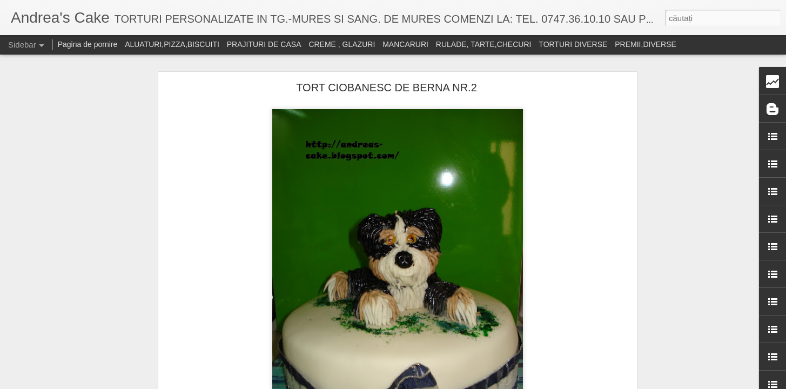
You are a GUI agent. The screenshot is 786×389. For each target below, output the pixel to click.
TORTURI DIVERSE (573, 44)
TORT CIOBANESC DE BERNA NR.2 (386, 87)
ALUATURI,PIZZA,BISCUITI (172, 44)
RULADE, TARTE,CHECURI (484, 44)
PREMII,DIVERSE (645, 44)
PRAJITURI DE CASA (264, 44)
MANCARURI (405, 44)
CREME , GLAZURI (341, 44)
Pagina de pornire (88, 44)
